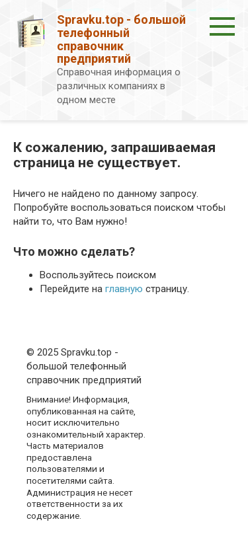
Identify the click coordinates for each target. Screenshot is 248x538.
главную (124, 289)
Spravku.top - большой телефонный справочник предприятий (121, 39)
